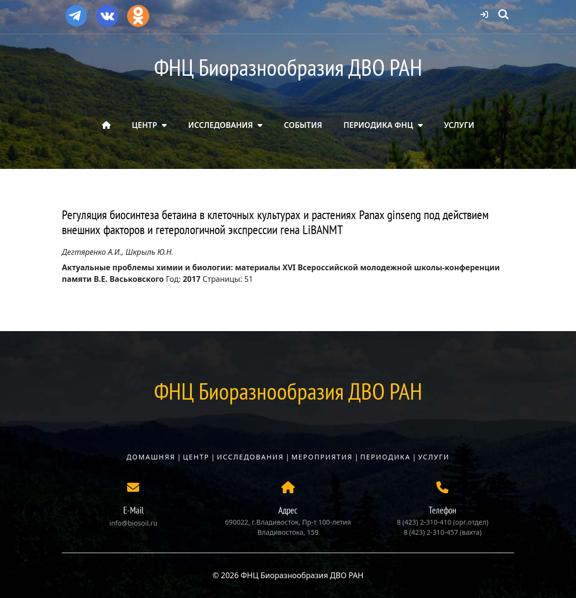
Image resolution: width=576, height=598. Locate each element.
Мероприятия (322, 456)
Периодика (385, 456)
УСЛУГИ (459, 125)
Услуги (433, 456)
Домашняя (151, 456)
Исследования (250, 456)
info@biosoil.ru (133, 523)
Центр (196, 456)
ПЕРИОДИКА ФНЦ (378, 125)
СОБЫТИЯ (303, 125)
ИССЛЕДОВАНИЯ (220, 125)
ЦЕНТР (144, 125)
